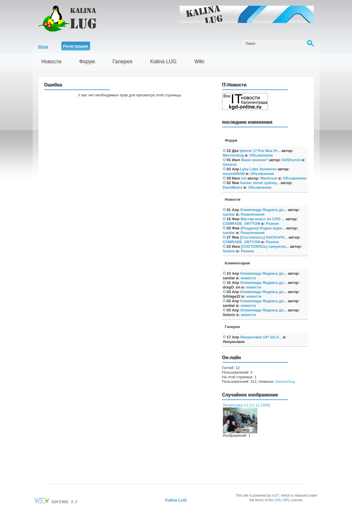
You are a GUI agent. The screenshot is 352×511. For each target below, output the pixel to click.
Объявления (261, 155)
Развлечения (253, 214)
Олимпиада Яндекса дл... (263, 210)
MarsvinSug (233, 155)
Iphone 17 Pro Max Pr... (260, 151)
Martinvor (268, 178)
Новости (51, 61)
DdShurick (291, 160)
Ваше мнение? (254, 160)
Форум (87, 61)
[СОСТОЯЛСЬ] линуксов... (265, 246)
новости (248, 278)
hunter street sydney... (260, 183)
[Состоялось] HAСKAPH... (263, 237)
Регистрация (75, 46)
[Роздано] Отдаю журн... (262, 228)
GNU (278, 500)
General (230, 164)
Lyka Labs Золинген (258, 169)
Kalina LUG (163, 61)
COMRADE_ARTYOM (241, 223)
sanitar (229, 214)
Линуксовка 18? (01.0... (261, 337)
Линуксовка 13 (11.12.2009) (246, 405)
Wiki (199, 61)
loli (243, 178)
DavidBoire (233, 187)
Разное (272, 223)
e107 (275, 496)
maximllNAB (234, 173)
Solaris (229, 251)
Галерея (122, 61)
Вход (43, 46)
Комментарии (237, 263)
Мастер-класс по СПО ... (262, 219)
